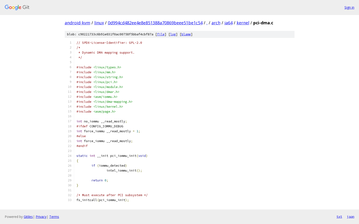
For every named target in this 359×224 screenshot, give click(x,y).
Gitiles (28, 216)
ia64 (228, 23)
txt (339, 216)
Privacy (41, 216)
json (350, 216)
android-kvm (77, 23)
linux (99, 23)
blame (186, 34)
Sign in (349, 7)
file (161, 34)
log (173, 34)
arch (216, 23)
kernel (243, 23)
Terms (54, 216)
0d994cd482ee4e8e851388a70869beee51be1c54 (155, 23)
